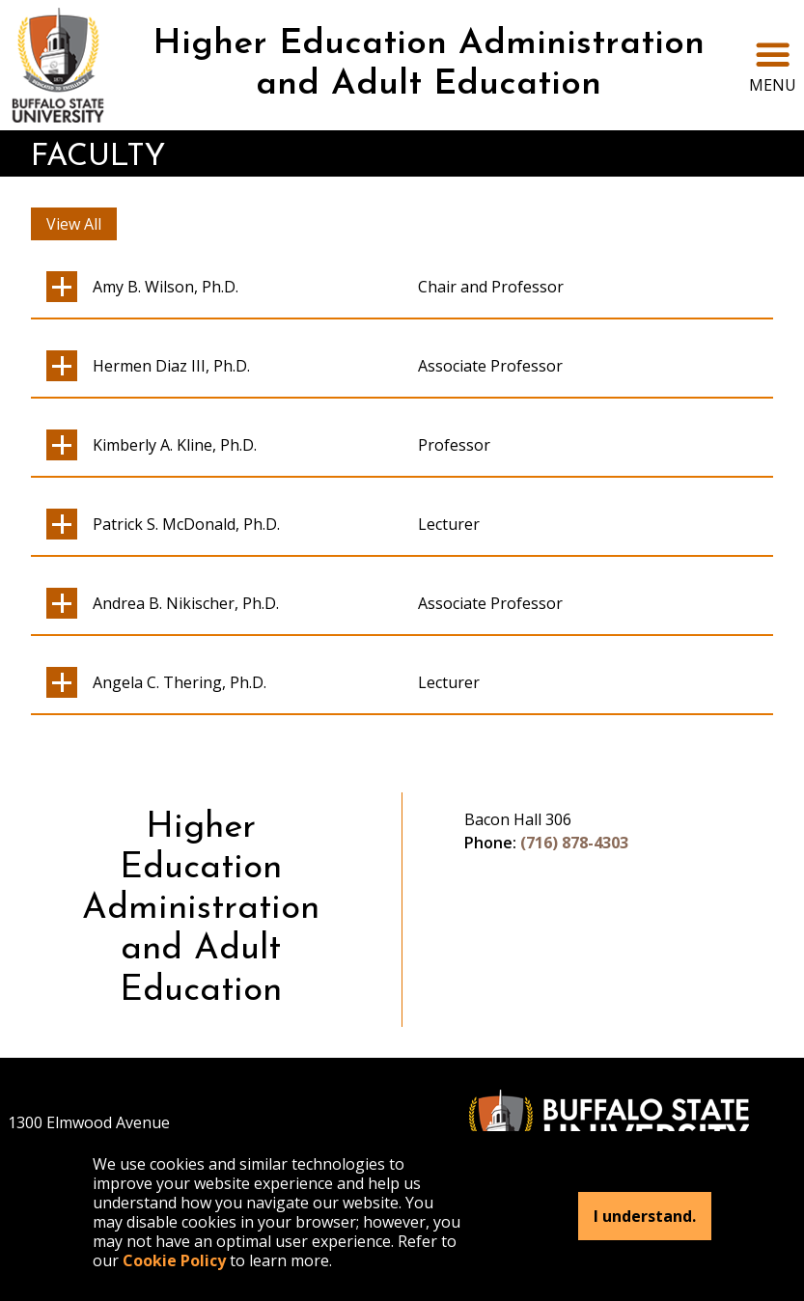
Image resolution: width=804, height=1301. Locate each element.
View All (73, 224)
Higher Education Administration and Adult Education (428, 64)
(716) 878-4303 (574, 842)
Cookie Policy (174, 1260)
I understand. (645, 1216)
